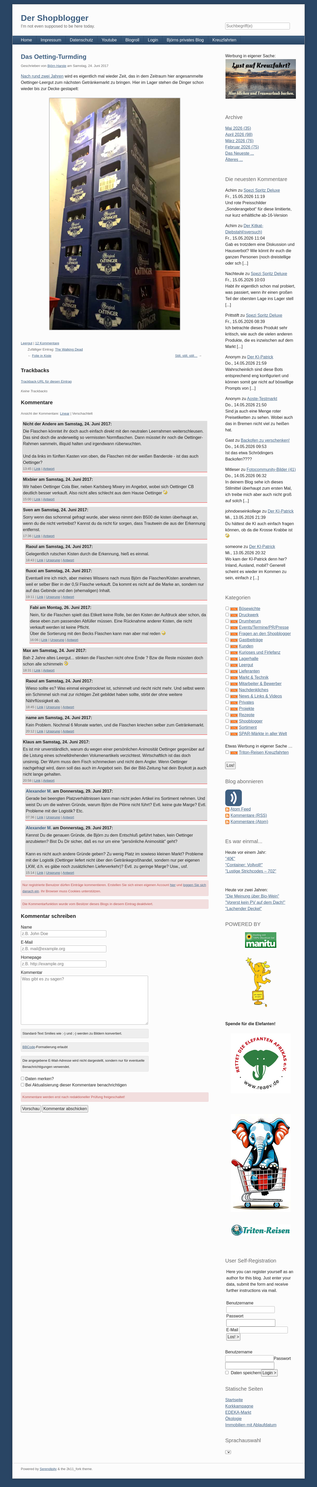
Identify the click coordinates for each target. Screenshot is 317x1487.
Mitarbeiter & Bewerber (260, 683)
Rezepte (246, 715)
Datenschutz (81, 40)
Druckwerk (249, 615)
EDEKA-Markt (238, 1412)
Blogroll (132, 40)
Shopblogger (251, 721)
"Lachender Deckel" (243, 908)
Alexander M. (39, 791)
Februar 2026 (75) (242, 147)
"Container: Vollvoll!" (244, 865)
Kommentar (31, 972)
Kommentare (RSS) (248, 815)
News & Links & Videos (260, 696)
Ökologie (233, 1418)
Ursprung (53, 560)
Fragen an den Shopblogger (265, 633)
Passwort (234, 1316)
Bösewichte (249, 608)
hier (173, 885)
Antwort (48, 469)
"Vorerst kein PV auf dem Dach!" (255, 902)
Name (26, 927)
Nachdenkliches (253, 690)
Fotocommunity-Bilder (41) (271, 469)
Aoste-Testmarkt (262, 398)
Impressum (51, 40)
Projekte (246, 708)
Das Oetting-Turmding (54, 56)
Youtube (109, 40)
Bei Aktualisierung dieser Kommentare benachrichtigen (76, 1085)
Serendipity (48, 1469)
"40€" (230, 858)
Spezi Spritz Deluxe (261, 190)
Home (26, 40)
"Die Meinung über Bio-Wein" (252, 896)
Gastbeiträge (251, 640)
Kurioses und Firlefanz (259, 652)
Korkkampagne (239, 1406)
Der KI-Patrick (260, 357)
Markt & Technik (254, 677)
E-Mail (27, 942)
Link (37, 469)
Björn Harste (56, 66)
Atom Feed (240, 809)
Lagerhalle (248, 658)
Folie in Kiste (41, 356)
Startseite (234, 1400)
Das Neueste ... (239, 153)
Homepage (31, 957)
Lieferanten (249, 671)
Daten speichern (245, 1373)
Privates (246, 702)
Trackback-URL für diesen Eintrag (46, 381)
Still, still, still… (186, 356)
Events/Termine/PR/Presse (264, 627)
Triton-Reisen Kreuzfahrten (264, 752)
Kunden (246, 646)
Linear (64, 413)
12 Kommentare (47, 343)
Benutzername (239, 1303)
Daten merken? (39, 1079)
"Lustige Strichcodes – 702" (250, 871)
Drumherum (250, 621)
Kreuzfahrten (224, 40)
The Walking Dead (69, 349)
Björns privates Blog (185, 40)
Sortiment (248, 727)
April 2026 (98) (239, 134)
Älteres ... (234, 159)
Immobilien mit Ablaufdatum (251, 1425)
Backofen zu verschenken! (265, 440)
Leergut (26, 343)
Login (153, 40)
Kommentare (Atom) (249, 821)
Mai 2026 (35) (238, 128)
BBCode (28, 1047)
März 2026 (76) (239, 141)
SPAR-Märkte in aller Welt (263, 733)
